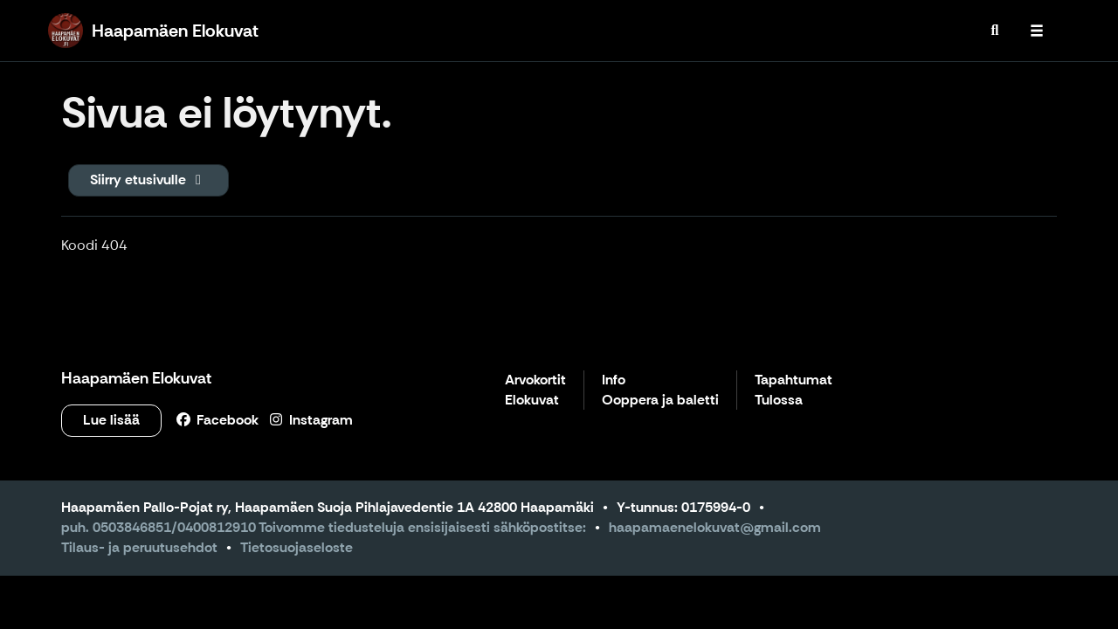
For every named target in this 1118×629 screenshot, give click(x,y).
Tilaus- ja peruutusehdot (139, 547)
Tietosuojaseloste (296, 547)
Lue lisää (111, 420)
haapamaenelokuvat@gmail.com (715, 527)
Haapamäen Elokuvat (136, 378)
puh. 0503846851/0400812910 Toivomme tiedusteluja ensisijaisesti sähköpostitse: (323, 527)
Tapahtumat (793, 380)
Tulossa (779, 400)
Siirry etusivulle (148, 179)
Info (613, 380)
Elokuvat (532, 400)
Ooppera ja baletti (660, 400)
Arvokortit (535, 380)
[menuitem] (995, 30)
